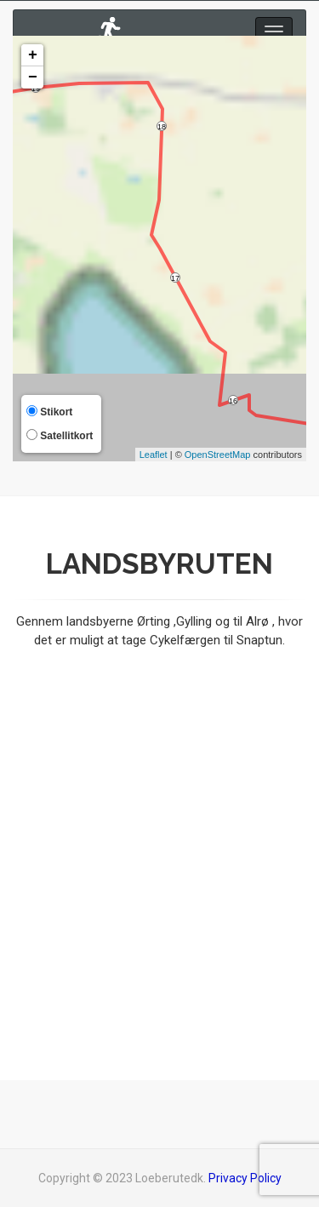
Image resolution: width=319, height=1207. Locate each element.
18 (161, 127)
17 (175, 278)
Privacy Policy (245, 1178)
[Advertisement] (159, 844)
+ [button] (32, 55)
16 (233, 401)
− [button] (32, 77)
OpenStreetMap (218, 454)
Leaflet (154, 454)
